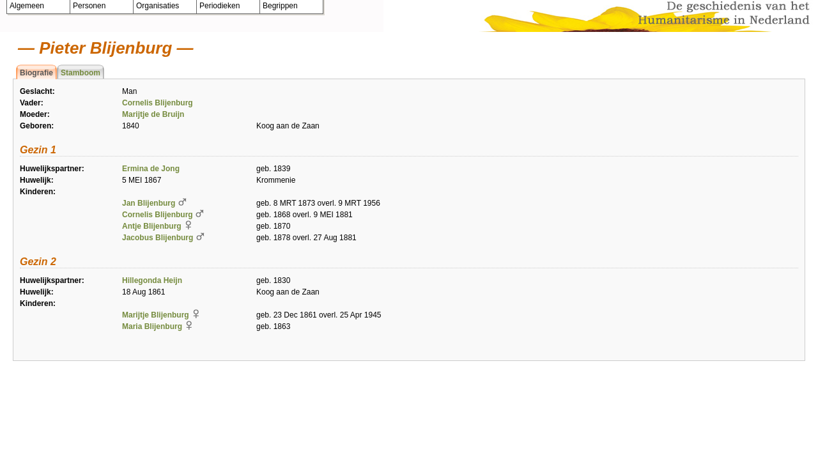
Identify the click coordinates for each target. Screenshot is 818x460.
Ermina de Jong (151, 168)
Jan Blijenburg (148, 203)
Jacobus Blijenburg (157, 237)
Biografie (36, 72)
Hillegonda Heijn (152, 280)
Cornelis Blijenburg (157, 102)
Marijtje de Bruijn (153, 114)
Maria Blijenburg (152, 326)
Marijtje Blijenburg (155, 314)
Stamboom (80, 72)
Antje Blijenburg (151, 226)
